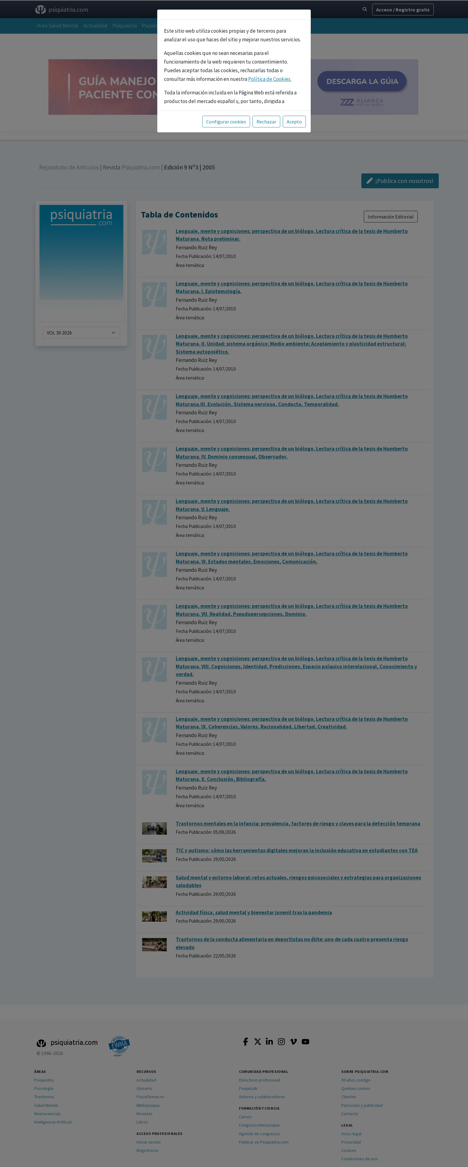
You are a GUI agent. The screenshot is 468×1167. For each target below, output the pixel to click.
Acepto (294, 121)
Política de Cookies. (269, 79)
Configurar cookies (226, 121)
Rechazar (266, 121)
